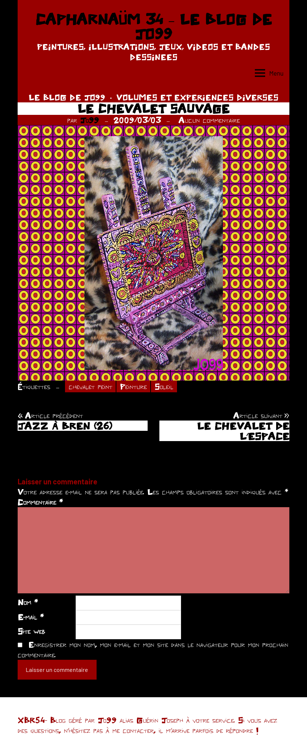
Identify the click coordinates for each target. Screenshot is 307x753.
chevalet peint (90, 386)
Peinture (133, 386)
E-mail (31, 617)
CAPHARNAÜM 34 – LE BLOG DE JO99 (153, 26)
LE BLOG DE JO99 (67, 97)
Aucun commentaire (209, 120)
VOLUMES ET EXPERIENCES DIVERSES (197, 97)
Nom (28, 602)
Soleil (164, 386)
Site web (31, 631)
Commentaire (40, 502)
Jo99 (89, 120)
